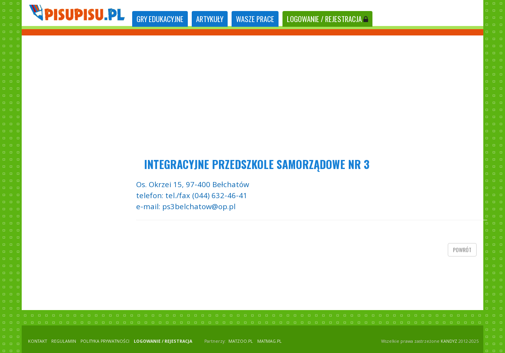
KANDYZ (449, 341)
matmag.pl (269, 341)
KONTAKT (37, 341)
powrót (462, 249)
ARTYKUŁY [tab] (209, 18)
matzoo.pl (240, 341)
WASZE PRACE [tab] (255, 18)
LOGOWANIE (327, 18)
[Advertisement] (252, 94)
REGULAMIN (63, 341)
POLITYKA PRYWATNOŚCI (104, 341)
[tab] (160, 19)
